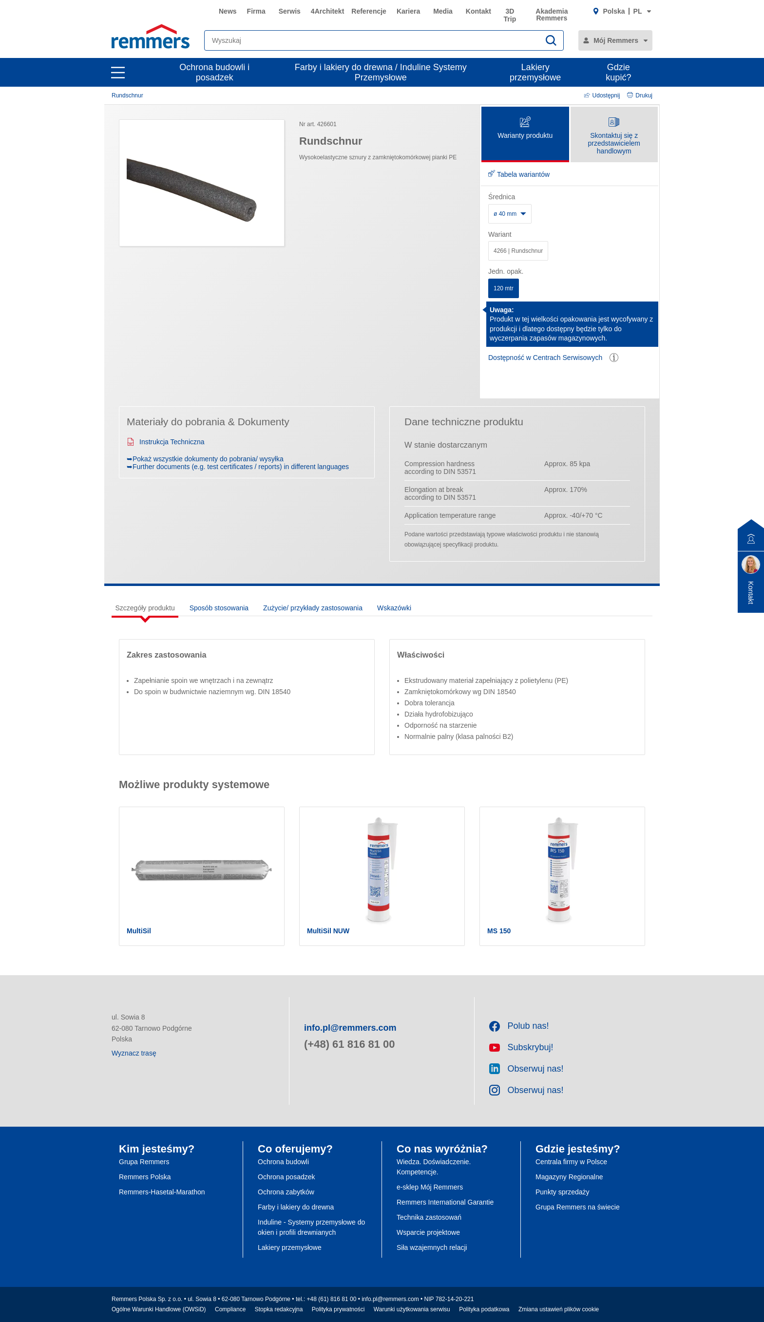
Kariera (408, 11)
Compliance (230, 1309)
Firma (256, 11)
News (228, 11)
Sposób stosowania (219, 608)
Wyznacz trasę (134, 1053)
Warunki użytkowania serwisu (412, 1309)
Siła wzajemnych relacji (432, 1247)
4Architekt (327, 11)
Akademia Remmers (551, 14)
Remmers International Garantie (445, 1202)
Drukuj (639, 95)
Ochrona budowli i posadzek (214, 72)
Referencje (368, 11)
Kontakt (478, 11)
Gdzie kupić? (618, 72)
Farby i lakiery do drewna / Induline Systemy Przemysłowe (381, 72)
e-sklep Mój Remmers (430, 1187)
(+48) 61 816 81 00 (349, 1044)
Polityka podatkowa (484, 1309)
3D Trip (510, 15)
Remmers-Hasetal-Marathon (162, 1192)
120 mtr (504, 288)
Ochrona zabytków (286, 1192)
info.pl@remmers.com (350, 1028)
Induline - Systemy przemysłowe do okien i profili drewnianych (311, 1227)
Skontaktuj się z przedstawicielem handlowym (614, 136)
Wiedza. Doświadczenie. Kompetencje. (434, 1167)
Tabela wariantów (519, 174)
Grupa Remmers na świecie (577, 1207)
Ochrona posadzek (286, 1177)
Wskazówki (394, 608)
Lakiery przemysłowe (535, 72)
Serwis (290, 11)
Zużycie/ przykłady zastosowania (313, 608)
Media (443, 11)
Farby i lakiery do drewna (296, 1207)
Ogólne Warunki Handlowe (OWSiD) (159, 1309)
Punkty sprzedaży (562, 1192)
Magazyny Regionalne (569, 1177)
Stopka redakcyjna (279, 1309)
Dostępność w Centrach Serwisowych (545, 357)
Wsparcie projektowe (428, 1232)
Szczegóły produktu (145, 608)
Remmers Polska (145, 1177)
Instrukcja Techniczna (166, 442)
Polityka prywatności (338, 1309)
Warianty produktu (525, 128)
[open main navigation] (118, 72)
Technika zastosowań (429, 1217)
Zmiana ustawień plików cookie (558, 1309)
